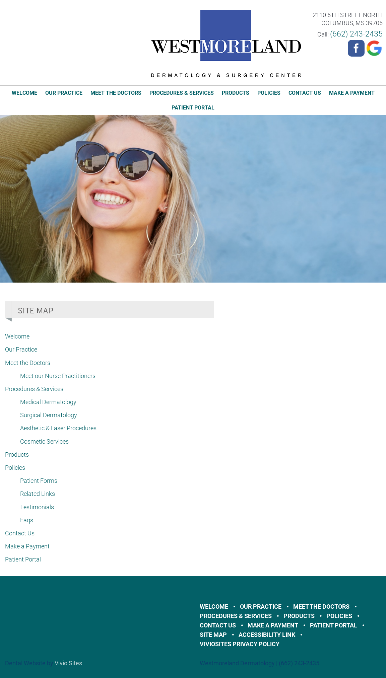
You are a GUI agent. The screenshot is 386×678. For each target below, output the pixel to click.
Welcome (24, 93)
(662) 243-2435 (356, 34)
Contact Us (304, 93)
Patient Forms (38, 480)
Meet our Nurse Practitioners (57, 375)
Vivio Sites (68, 663)
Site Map (213, 634)
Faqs (26, 520)
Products (235, 93)
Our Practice (63, 93)
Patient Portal (193, 107)
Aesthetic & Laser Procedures (58, 428)
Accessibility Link (267, 634)
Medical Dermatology (48, 401)
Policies (268, 93)
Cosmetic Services (44, 441)
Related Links (37, 493)
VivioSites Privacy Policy (239, 644)
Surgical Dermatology (48, 415)
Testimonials (37, 507)
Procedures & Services (181, 93)
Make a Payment (352, 93)
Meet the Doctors (115, 93)
